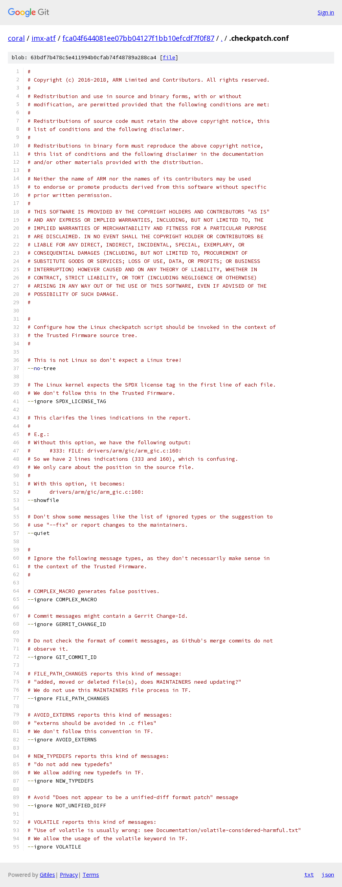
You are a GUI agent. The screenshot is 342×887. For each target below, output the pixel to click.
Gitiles (47, 874)
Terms (91, 874)
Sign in (326, 12)
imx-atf (43, 38)
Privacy (69, 874)
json (328, 874)
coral (16, 38)
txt (309, 874)
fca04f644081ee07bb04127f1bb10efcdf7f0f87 (138, 38)
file (169, 57)
